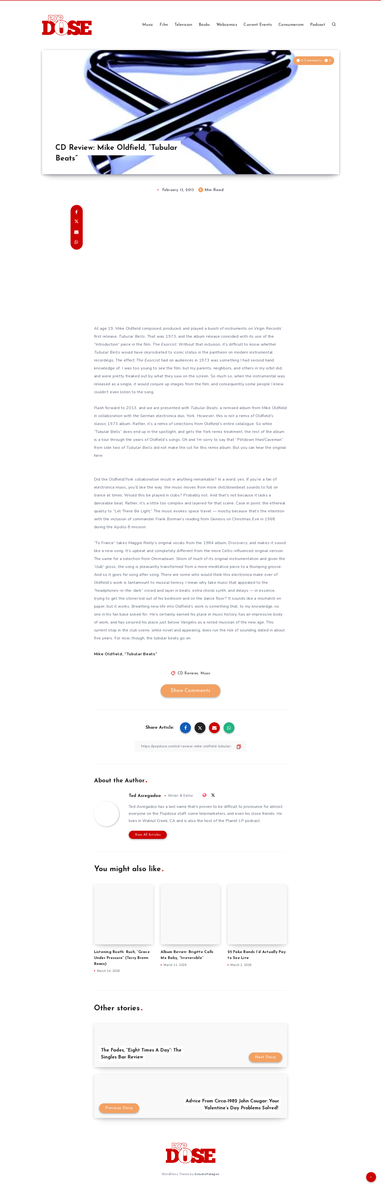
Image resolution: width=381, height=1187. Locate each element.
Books (204, 25)
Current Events (258, 25)
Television (183, 25)
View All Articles (148, 834)
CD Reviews (188, 673)
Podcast (317, 25)
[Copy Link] (190, 746)
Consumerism (291, 25)
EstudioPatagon (207, 1174)
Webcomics (226, 25)
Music (147, 25)
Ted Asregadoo (145, 795)
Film (164, 25)
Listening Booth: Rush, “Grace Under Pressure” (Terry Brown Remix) (122, 958)
